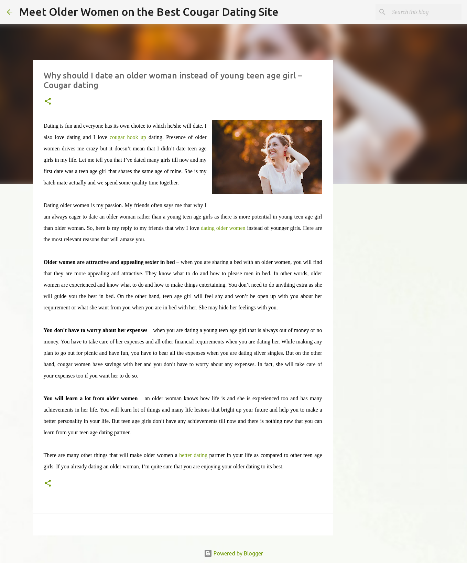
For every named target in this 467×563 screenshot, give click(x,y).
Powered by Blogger (233, 553)
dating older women (223, 228)
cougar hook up (128, 137)
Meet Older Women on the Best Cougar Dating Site (149, 12)
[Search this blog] (425, 12)
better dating (193, 455)
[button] (48, 101)
